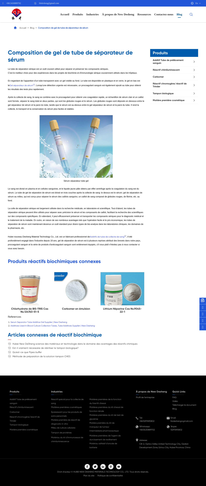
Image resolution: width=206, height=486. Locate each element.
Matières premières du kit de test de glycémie (106, 417)
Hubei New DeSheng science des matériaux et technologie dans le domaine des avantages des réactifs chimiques (74, 343)
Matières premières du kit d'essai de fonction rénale (106, 409)
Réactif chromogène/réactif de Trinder (170, 85)
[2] (125, 236)
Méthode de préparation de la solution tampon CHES (41, 356)
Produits (78, 14)
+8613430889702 (13, 3)
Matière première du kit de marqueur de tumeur (101, 425)
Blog (179, 14)
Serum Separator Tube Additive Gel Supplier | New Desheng (39, 322)
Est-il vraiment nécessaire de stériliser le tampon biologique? (45, 348)
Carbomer (158, 76)
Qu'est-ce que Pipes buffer (27, 352)
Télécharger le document (184, 405)
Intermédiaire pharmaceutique (104, 431)
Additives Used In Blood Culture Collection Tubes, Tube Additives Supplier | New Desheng (53, 325)
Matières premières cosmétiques (66, 407)
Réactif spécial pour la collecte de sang (67, 401)
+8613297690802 (146, 421)
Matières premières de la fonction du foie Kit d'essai (105, 401)
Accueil (64, 14)
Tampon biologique (163, 93)
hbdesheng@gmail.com (49, 3)
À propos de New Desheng (118, 14)
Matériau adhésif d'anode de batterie (103, 445)
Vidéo (175, 401)
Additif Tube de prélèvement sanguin (168, 61)
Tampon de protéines (61, 432)
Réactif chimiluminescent (166, 69)
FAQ (174, 397)
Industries (92, 14)
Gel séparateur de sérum (21, 85)
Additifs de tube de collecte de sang (107, 236)
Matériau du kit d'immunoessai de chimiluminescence (67, 439)
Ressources (144, 14)
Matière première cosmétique (168, 100)
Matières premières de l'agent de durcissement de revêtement (105, 437)
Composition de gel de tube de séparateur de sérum (63, 28)
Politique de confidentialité (110, 475)
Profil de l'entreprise (145, 397)
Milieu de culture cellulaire (63, 428)
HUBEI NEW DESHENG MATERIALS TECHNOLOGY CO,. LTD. (101, 472)
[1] (34, 85)
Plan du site (88, 475)
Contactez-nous (163, 14)
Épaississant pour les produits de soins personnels (66, 414)
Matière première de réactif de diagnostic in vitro (65, 422)
